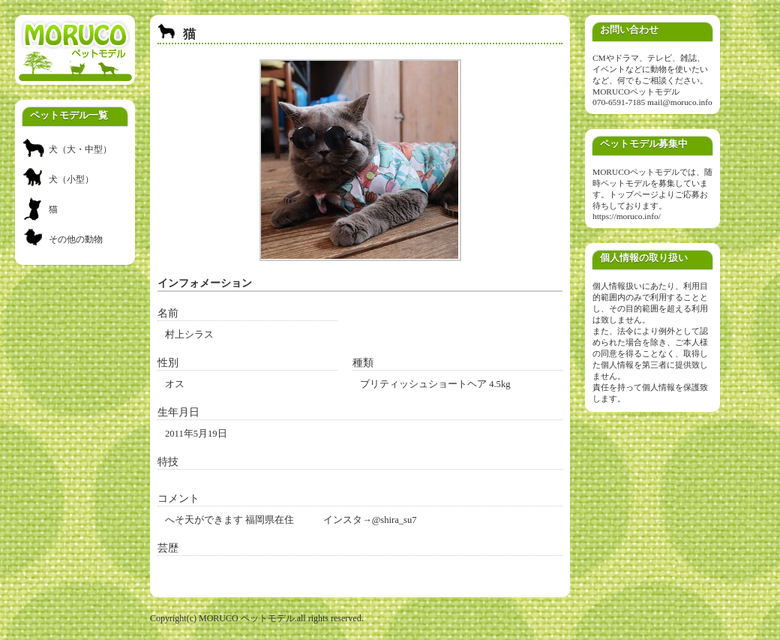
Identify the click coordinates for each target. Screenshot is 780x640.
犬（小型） (71, 179)
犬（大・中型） (80, 149)
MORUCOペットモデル (636, 91)
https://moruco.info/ (626, 216)
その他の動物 (76, 239)
